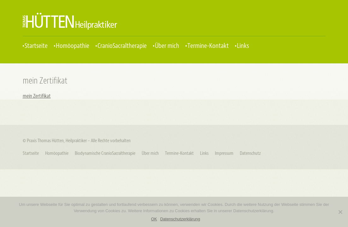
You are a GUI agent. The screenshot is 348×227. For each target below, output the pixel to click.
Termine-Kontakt (208, 46)
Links (243, 46)
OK (154, 219)
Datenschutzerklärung (180, 219)
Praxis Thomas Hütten (70, 21)
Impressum (224, 153)
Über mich (167, 46)
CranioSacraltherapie (122, 46)
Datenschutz (250, 153)
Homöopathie (72, 46)
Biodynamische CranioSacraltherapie (105, 153)
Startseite (36, 46)
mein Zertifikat (37, 96)
